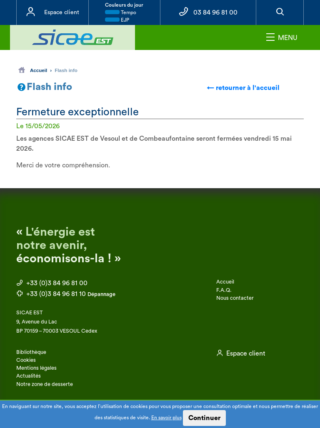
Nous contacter (235, 298)
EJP (117, 19)
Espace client (61, 12)
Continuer (204, 418)
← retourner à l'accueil (243, 88)
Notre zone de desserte (44, 384)
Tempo (120, 12)
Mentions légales (36, 368)
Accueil (32, 70)
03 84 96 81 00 (215, 12)
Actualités (28, 375)
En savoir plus (166, 417)
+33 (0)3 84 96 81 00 (52, 283)
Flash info (66, 70)
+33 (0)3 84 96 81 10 (65, 294)
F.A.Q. (224, 290)
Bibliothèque (31, 352)
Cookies (26, 360)
